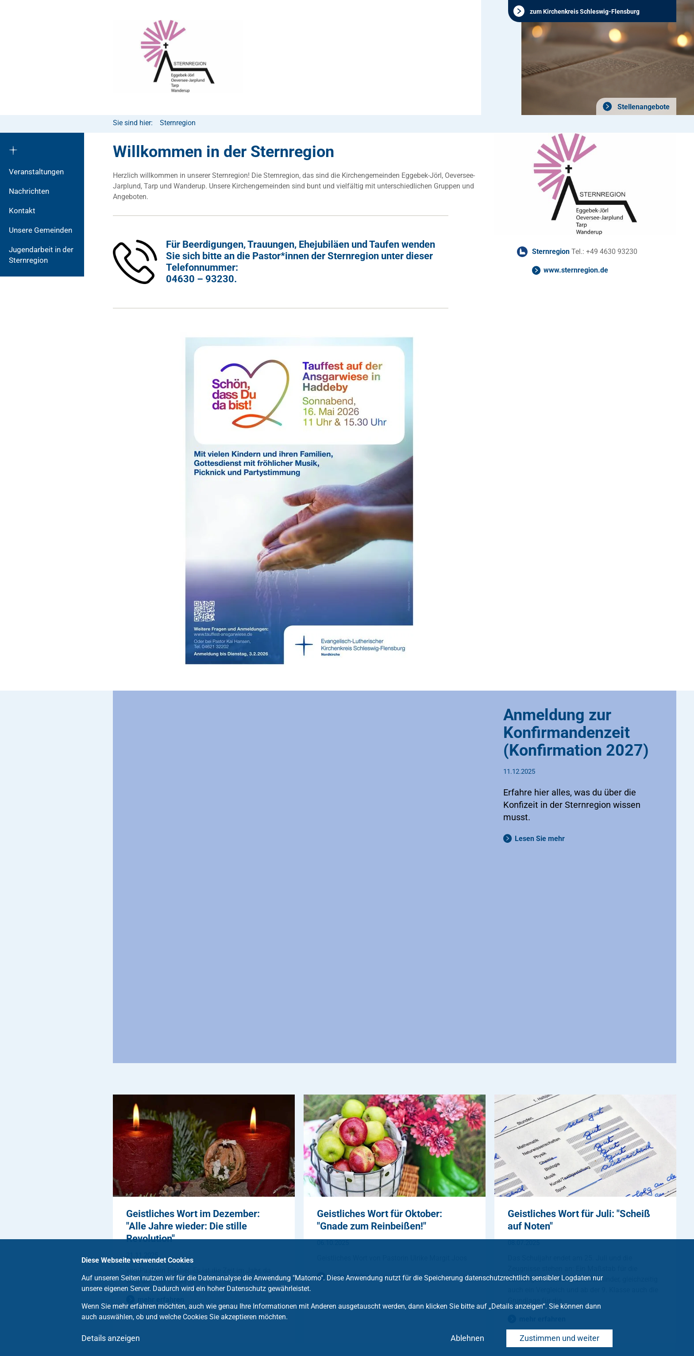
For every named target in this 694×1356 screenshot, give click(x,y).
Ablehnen (467, 1338)
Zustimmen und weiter (559, 1338)
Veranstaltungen (36, 171)
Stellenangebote (643, 107)
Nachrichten (29, 191)
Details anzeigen (110, 1338)
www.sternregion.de (576, 270)
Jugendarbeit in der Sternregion (41, 255)
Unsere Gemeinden (40, 230)
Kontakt (22, 210)
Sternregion (178, 123)
